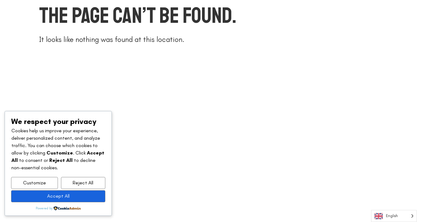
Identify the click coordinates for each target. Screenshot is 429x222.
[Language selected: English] (394, 216)
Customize (34, 183)
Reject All (83, 183)
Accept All (58, 196)
